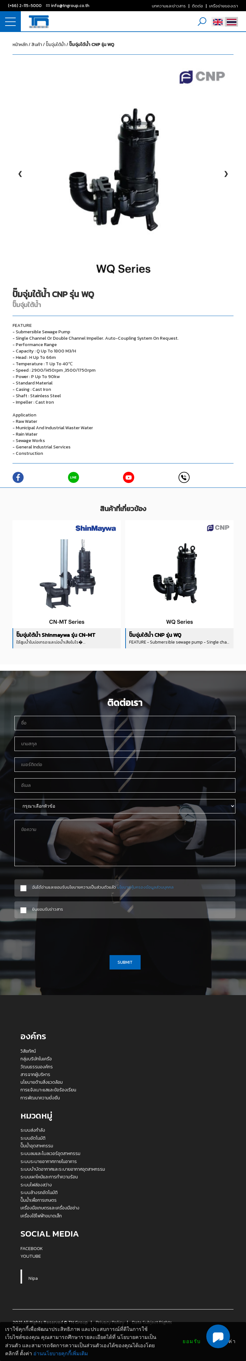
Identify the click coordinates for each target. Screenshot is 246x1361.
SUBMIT (125, 962)
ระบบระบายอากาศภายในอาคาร (48, 1161)
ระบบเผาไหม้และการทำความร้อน (49, 1177)
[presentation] (125, 935)
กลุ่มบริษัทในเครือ (36, 1058)
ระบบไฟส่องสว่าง (36, 1185)
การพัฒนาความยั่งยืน (40, 1098)
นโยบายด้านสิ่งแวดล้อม (41, 1082)
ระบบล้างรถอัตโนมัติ (39, 1192)
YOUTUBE (30, 1256)
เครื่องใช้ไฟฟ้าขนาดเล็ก (41, 1216)
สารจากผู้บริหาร (35, 1074)
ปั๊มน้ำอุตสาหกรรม (36, 1145)
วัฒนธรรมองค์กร (36, 1066)
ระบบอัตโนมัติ (32, 1138)
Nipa (33, 1278)
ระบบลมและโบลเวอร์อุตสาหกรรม (50, 1153)
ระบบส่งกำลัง (32, 1130)
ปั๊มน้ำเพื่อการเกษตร (38, 1200)
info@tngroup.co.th (70, 5)
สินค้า (36, 44)
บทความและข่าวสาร (169, 6)
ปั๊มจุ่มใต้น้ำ (80, 44)
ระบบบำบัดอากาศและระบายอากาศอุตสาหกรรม (62, 1169)
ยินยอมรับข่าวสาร (47, 909)
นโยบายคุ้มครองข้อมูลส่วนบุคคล (145, 887)
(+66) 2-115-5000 (25, 5)
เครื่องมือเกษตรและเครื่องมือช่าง (49, 1208)
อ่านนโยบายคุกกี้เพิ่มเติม (60, 1353)
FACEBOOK (31, 1248)
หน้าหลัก (20, 44)
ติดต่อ (197, 6)
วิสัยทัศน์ (28, 1051)
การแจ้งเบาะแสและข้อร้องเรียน (48, 1090)
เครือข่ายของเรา (223, 6)
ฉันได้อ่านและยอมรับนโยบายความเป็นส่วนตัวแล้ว (103, 887)
